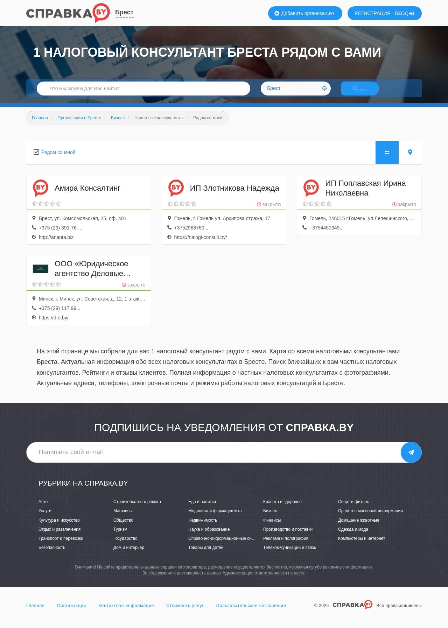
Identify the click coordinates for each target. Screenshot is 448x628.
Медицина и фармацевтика (215, 517)
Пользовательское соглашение (251, 611)
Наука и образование (209, 535)
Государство (125, 544)
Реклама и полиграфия (285, 544)
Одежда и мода (353, 535)
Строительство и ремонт (137, 508)
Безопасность (51, 553)
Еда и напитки (202, 508)
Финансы (272, 526)
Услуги (44, 517)
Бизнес (270, 517)
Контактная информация (126, 611)
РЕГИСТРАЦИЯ (373, 13)
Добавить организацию (304, 13)
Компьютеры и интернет (361, 544)
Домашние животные (358, 526)
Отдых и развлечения (59, 535)
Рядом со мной (58, 158)
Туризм (120, 535)
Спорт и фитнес (353, 508)
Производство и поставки (288, 535)
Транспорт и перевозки (60, 544)
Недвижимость (202, 526)
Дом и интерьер (128, 553)
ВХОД (404, 13)
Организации (71, 611)
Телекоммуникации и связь (289, 553)
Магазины (123, 517)
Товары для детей (205, 553)
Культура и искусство (59, 526)
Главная (35, 611)
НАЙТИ (365, 93)
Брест (124, 12)
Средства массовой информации (370, 517)
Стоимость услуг (185, 611)
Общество (123, 526)
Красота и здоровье (282, 508)
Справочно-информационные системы (226, 544)
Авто (43, 508)
